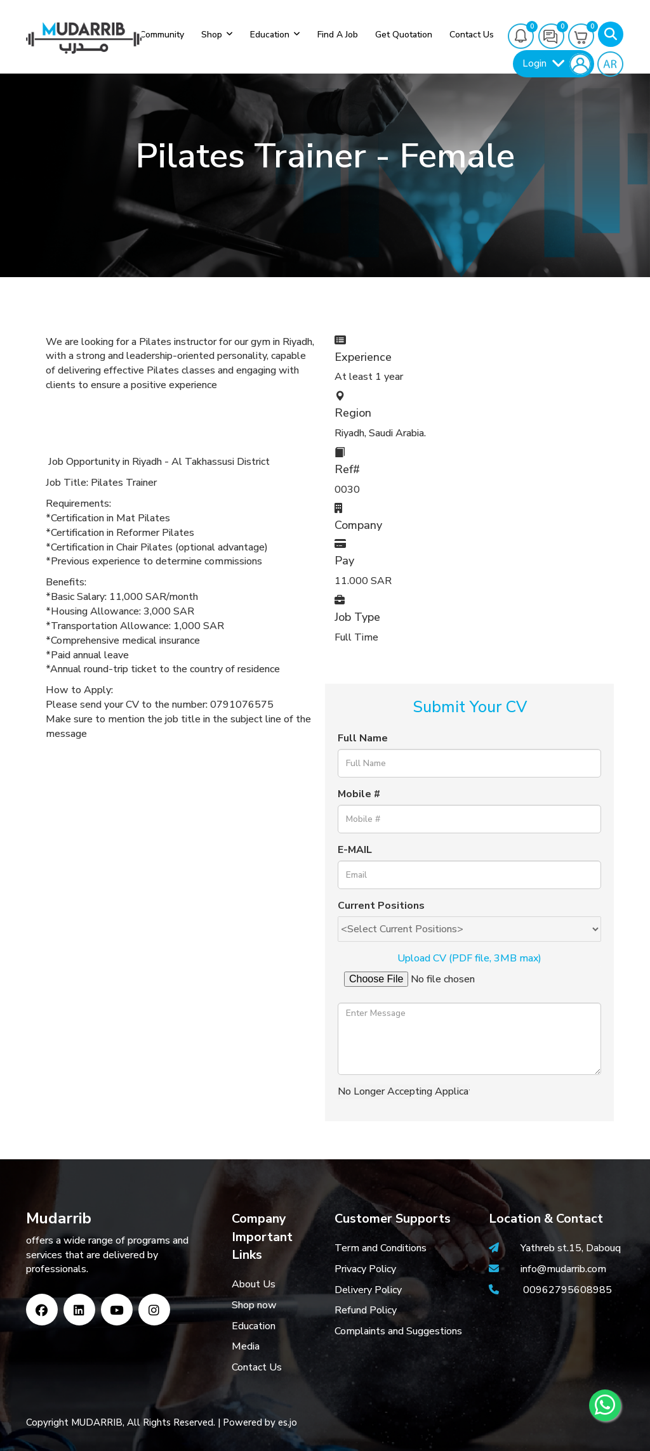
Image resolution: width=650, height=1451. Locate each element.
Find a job (337, 35)
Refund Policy (366, 1310)
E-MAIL (355, 850)
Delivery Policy (368, 1290)
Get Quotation (403, 35)
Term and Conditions (381, 1248)
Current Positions (381, 906)
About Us (253, 1284)
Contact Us (257, 1367)
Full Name (363, 738)
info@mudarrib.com (562, 1269)
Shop (211, 35)
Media (246, 1346)
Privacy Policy (365, 1269)
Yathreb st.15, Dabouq (571, 1248)
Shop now (254, 1305)
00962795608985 (567, 1290)
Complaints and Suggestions (398, 1331)
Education (269, 35)
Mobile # (359, 794)
